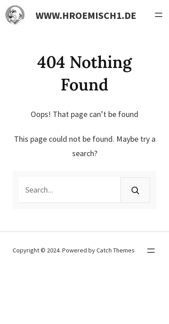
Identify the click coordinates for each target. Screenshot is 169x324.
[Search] (135, 190)
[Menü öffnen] (158, 14)
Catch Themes (115, 250)
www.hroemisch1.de (86, 15)
